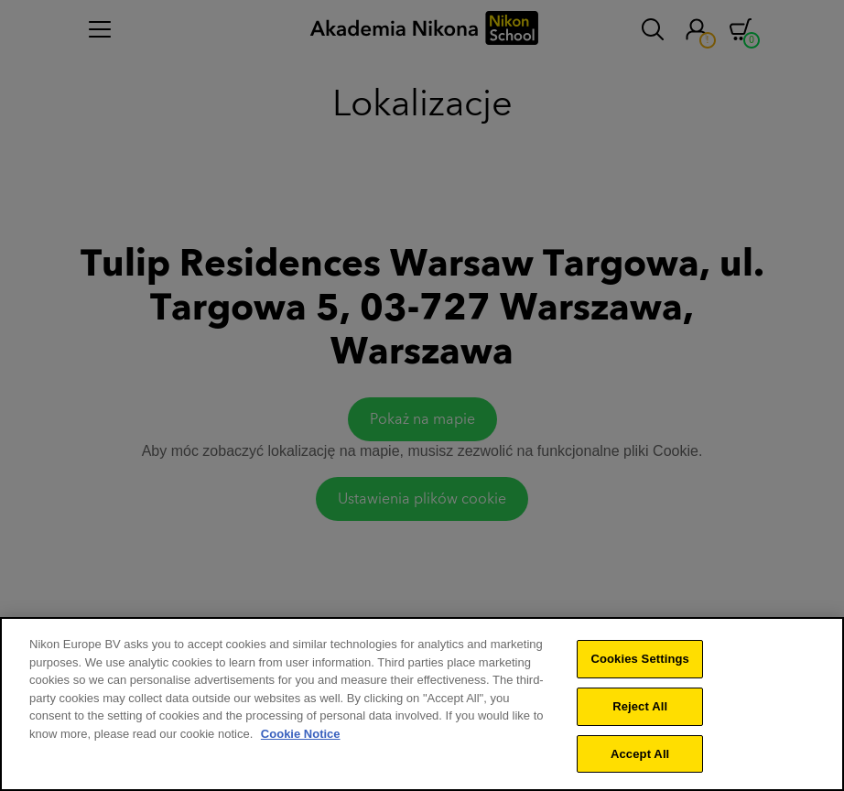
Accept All (640, 758)
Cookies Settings (639, 663)
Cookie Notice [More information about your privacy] (301, 738)
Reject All (639, 711)
